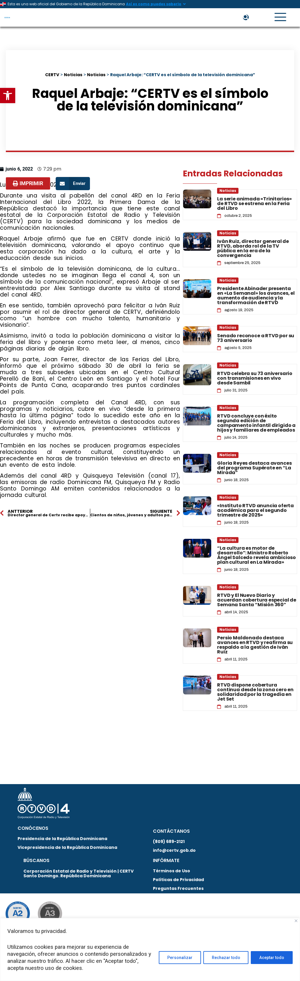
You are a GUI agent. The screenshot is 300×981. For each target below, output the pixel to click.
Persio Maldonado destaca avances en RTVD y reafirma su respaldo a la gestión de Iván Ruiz (255, 645)
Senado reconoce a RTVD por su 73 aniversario (255, 338)
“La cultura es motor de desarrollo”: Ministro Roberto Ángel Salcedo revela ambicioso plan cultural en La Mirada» (256, 555)
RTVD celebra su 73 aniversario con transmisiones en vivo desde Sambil (254, 378)
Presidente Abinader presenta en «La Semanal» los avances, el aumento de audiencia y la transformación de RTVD (255, 295)
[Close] (296, 920)
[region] (150, 949)
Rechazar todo (226, 957)
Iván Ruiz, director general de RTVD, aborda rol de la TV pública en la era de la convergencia (253, 248)
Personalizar (179, 957)
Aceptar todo (271, 957)
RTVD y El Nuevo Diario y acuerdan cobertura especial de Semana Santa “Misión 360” (256, 600)
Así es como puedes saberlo (153, 3)
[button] (7, 95)
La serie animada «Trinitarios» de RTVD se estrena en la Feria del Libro (254, 204)
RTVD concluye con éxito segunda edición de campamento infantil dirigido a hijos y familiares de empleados (256, 423)
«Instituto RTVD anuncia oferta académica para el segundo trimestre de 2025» (255, 511)
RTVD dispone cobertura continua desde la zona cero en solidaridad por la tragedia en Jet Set (255, 692)
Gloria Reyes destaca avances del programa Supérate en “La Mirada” (254, 468)
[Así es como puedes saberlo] (184, 4)
